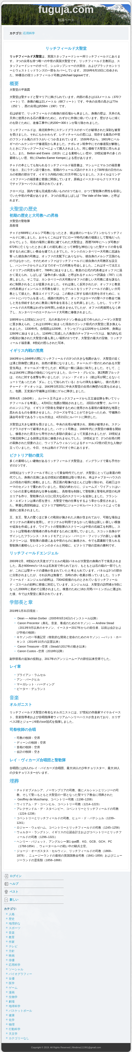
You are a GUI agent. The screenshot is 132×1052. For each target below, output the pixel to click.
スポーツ (14, 928)
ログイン (15, 875)
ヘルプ (14, 883)
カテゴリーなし (19, 1038)
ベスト (14, 891)
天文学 (13, 1033)
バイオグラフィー (20, 974)
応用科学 (29, 33)
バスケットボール (20, 1010)
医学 (12, 983)
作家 (12, 941)
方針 (12, 951)
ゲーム (13, 987)
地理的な (14, 923)
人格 (12, 914)
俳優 (12, 960)
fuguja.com (66, 9)
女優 (12, 978)
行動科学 (14, 1029)
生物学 (13, 997)
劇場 (12, 1001)
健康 (12, 1015)
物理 (12, 1024)
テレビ (13, 946)
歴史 (12, 918)
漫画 (12, 992)
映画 (12, 955)
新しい (14, 899)
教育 (12, 937)
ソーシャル (16, 969)
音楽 (12, 932)
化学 (12, 1020)
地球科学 (14, 1006)
